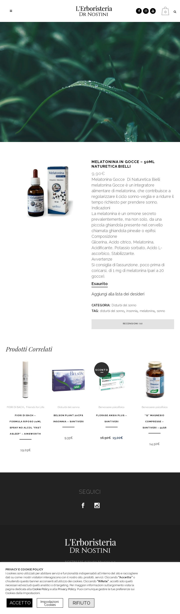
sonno (161, 311)
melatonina (147, 311)
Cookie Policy (40, 589)
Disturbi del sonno (124, 305)
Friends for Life (35, 407)
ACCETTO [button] (20, 602)
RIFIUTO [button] (81, 603)
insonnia (132, 311)
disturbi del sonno (112, 311)
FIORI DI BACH (15, 407)
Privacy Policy (67, 589)
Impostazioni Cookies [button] (50, 603)
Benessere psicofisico (111, 407)
